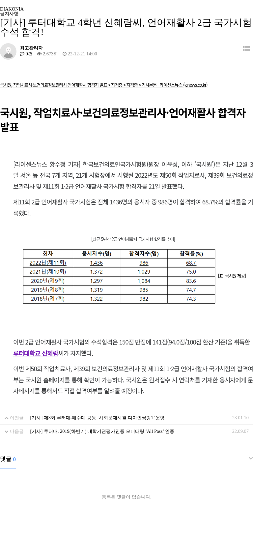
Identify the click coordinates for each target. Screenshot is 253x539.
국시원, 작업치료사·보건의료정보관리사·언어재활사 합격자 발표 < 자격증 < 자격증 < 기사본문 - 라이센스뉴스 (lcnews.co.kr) (104, 84)
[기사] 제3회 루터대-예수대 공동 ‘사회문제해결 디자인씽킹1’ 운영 (97, 417)
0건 (26, 53)
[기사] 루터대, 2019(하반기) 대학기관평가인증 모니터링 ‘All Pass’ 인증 (102, 431)
